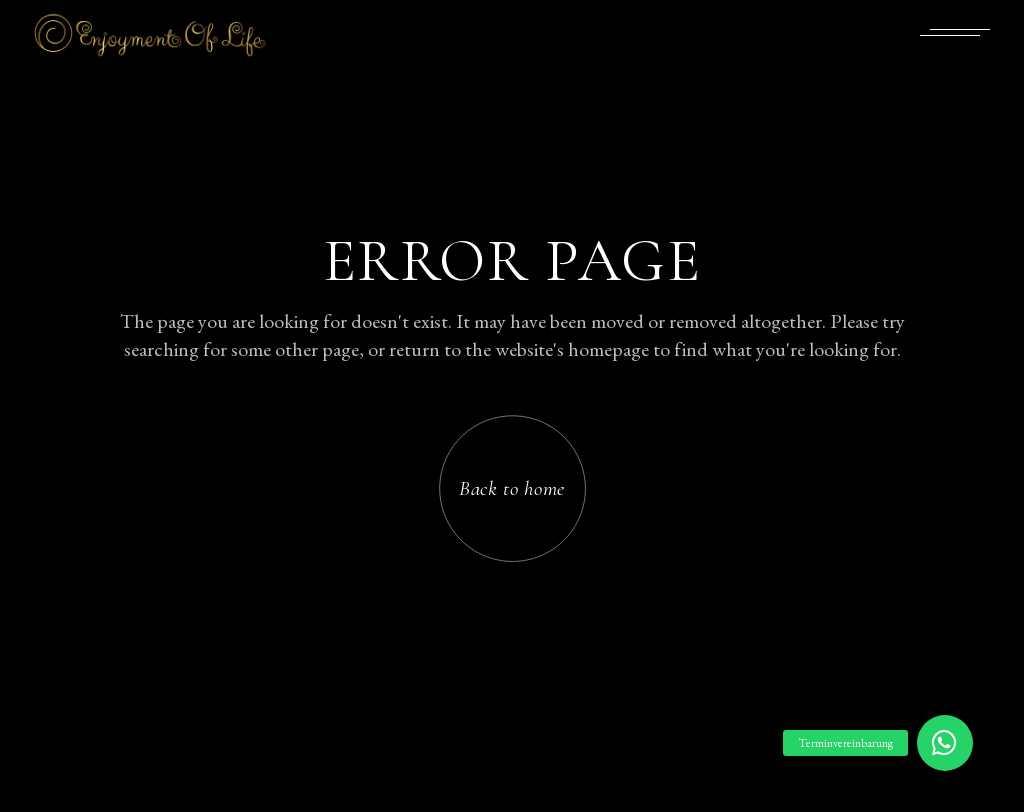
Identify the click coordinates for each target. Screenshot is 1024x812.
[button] (945, 743)
